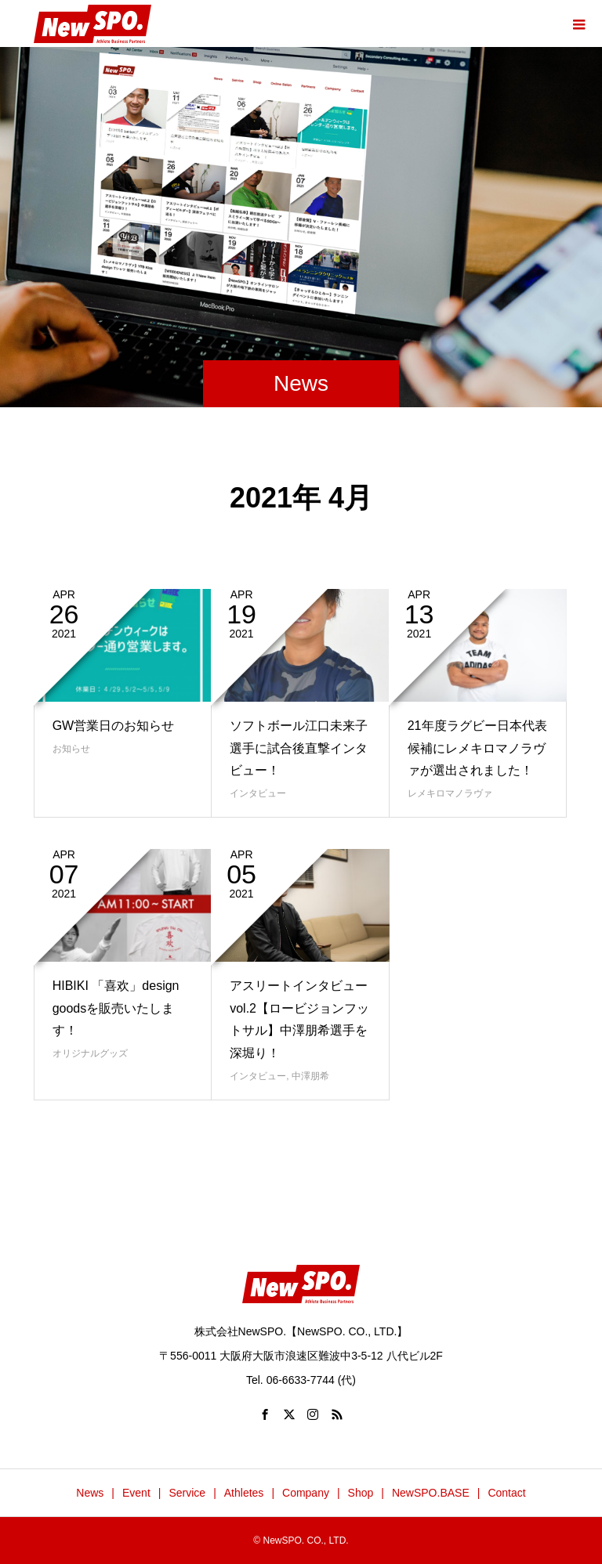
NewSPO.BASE (431, 1492)
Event (136, 1492)
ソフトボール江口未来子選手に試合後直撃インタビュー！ (299, 748)
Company (305, 1492)
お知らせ (71, 748)
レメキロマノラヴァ (450, 793)
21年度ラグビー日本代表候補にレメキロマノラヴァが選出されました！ (477, 748)
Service (187, 1492)
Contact (506, 1492)
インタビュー (258, 793)
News (89, 1492)
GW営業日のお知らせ (114, 725)
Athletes (244, 1492)
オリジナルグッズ (90, 1053)
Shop (361, 1492)
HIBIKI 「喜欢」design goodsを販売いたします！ (116, 1008)
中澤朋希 (310, 1076)
